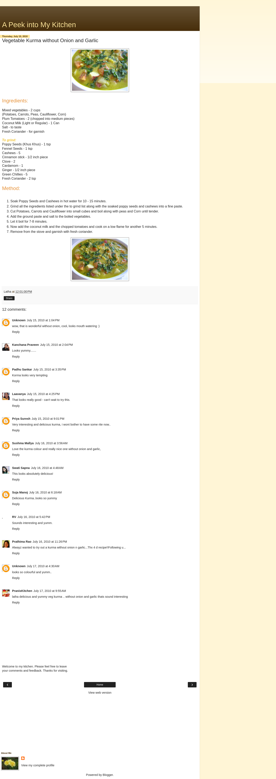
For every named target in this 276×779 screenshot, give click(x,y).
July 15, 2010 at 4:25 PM (43, 394)
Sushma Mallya (23, 443)
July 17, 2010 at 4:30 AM (43, 566)
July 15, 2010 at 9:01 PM (48, 418)
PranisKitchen (22, 591)
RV (14, 517)
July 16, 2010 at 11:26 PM (50, 541)
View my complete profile (37, 765)
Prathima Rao (21, 541)
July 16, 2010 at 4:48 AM (47, 468)
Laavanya (19, 394)
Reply (16, 332)
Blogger (108, 775)
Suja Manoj (20, 492)
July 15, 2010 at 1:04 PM (43, 320)
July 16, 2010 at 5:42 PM (33, 517)
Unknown (19, 320)
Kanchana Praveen (25, 344)
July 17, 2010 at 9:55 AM (49, 591)
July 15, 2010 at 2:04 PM (56, 344)
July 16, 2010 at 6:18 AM (45, 492)
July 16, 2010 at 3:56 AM (51, 443)
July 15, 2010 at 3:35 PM (49, 369)
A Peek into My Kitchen (39, 25)
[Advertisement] (100, 11)
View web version (99, 692)
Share (9, 298)
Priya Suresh (21, 418)
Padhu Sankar (22, 369)
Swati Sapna (21, 468)
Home (100, 684)
